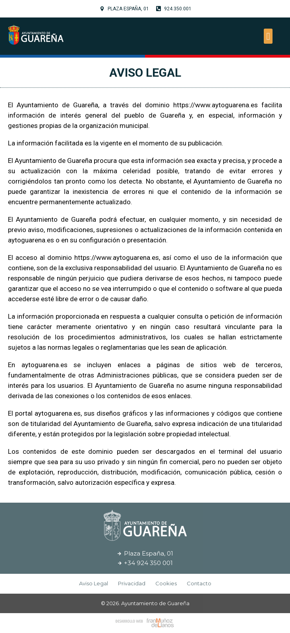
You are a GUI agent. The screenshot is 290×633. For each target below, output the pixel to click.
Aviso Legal (145, 72)
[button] (268, 36)
